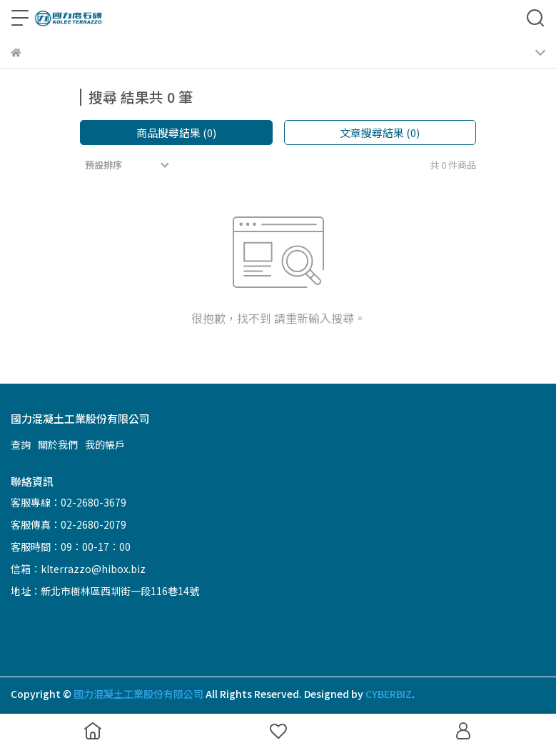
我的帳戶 (105, 444)
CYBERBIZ (388, 694)
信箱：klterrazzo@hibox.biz (78, 569)
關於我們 (58, 444)
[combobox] (128, 165)
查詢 (21, 444)
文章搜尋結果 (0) (380, 132)
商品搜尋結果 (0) (176, 132)
